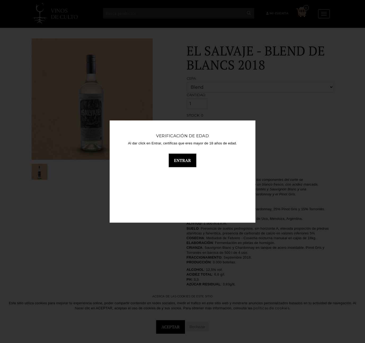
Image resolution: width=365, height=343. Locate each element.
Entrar (182, 161)
